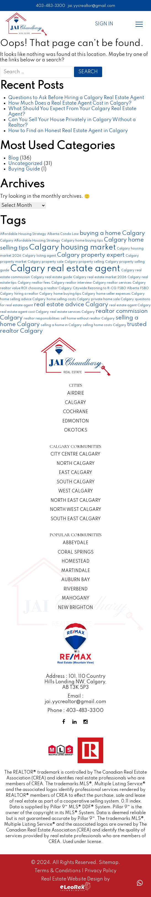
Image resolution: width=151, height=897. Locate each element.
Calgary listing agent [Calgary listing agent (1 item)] (39, 256)
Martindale (75, 571)
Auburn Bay (75, 580)
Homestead (75, 561)
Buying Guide (24, 169)
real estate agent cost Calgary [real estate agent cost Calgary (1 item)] (24, 312)
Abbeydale (75, 543)
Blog (13, 158)
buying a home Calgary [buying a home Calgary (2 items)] (112, 233)
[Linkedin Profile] (75, 722)
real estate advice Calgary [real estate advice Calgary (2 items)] (71, 305)
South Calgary (76, 482)
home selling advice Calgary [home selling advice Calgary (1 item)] (23, 299)
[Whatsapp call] (140, 883)
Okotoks (75, 430)
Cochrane (75, 412)
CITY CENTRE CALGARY (75, 454)
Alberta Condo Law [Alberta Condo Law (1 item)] (63, 234)
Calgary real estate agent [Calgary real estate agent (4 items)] (65, 268)
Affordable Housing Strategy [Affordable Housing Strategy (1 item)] (23, 234)
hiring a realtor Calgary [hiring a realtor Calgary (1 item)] (33, 294)
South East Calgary (76, 519)
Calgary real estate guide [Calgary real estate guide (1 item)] (51, 277)
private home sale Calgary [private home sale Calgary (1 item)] (112, 299)
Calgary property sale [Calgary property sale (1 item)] (45, 262)
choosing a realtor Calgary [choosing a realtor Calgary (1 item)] (50, 288)
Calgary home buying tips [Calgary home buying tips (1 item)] (82, 240)
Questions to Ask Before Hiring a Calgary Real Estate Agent (76, 97)
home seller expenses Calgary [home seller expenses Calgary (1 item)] (120, 294)
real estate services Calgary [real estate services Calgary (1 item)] (72, 312)
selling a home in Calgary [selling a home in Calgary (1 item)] (61, 325)
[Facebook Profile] (64, 722)
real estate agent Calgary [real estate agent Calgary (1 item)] (130, 305)
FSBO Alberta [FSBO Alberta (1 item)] (128, 288)
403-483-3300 (50, 6)
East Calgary (75, 473)
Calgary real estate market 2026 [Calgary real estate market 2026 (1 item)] (99, 277)
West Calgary (75, 491)
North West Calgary (75, 510)
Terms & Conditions (58, 870)
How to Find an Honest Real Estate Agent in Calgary (68, 130)
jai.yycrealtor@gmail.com (91, 6)
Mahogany (75, 598)
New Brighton (75, 608)
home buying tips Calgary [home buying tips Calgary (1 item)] (74, 294)
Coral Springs (76, 552)
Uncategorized (25, 163)
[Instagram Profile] (86, 722)
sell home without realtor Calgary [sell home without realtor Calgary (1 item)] (88, 318)
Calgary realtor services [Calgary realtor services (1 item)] (112, 282)
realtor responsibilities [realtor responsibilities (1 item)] (42, 318)
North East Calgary (76, 500)
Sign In (104, 23)
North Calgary (76, 464)
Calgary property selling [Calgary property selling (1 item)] (84, 262)
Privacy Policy (100, 870)
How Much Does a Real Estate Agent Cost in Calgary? (69, 103)
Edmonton (75, 421)
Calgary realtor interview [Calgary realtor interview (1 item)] (71, 282)
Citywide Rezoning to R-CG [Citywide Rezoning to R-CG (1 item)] (94, 288)
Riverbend (75, 589)
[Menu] (139, 24)
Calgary (75, 403)
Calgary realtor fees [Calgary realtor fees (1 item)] (34, 282)
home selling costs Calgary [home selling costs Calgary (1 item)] (68, 299)
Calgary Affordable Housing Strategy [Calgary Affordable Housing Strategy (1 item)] (30, 240)
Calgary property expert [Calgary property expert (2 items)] (90, 255)
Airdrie (75, 393)
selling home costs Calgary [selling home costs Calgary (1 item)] (104, 325)
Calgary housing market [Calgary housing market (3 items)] (72, 247)
